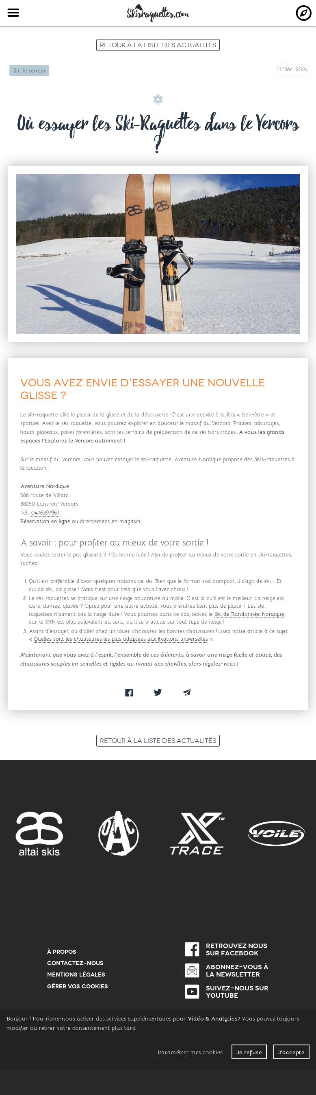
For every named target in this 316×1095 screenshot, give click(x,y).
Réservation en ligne (45, 521)
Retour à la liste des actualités (158, 45)
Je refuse (249, 1051)
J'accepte (291, 1051)
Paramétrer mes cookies (190, 1052)
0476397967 (45, 512)
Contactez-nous (75, 963)
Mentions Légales (76, 974)
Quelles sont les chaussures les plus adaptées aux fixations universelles (121, 638)
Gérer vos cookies (77, 986)
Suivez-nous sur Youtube (237, 992)
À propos (61, 952)
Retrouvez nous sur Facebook (236, 949)
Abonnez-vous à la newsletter (237, 970)
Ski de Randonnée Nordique (249, 614)
